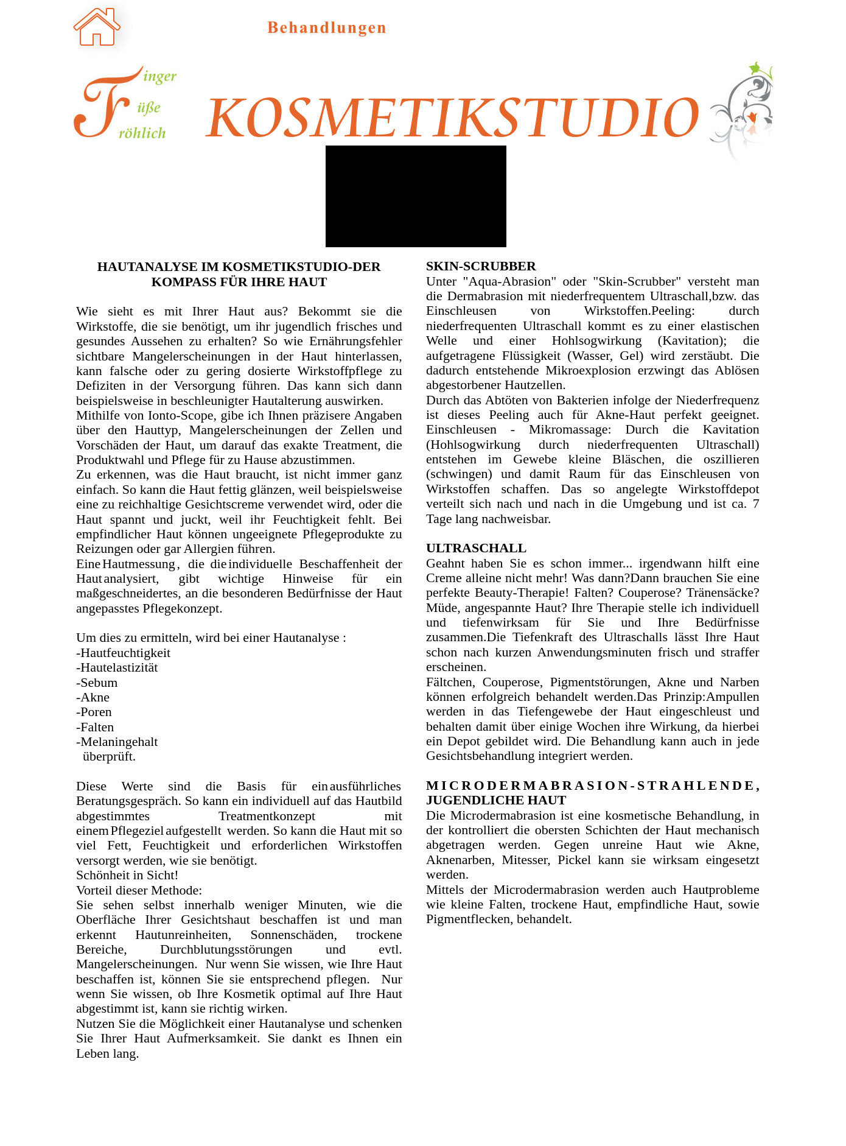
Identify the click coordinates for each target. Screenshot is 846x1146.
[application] (416, 196)
